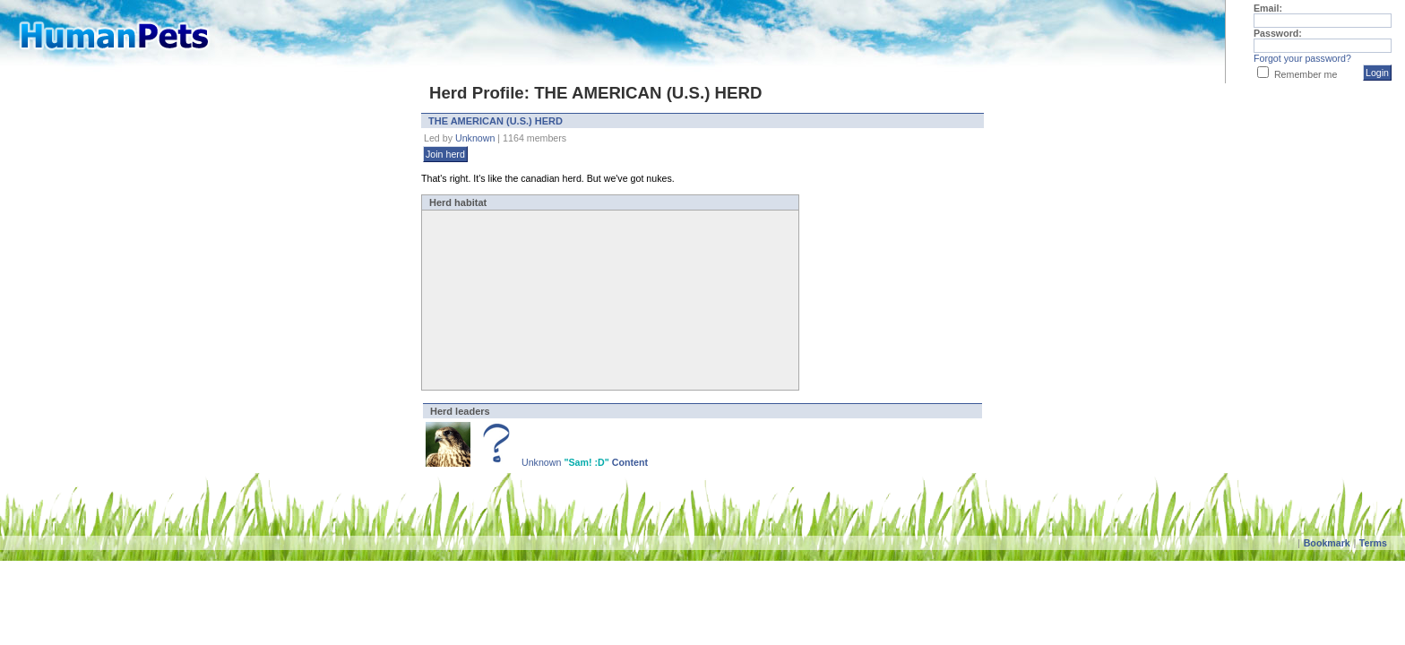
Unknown (475, 138)
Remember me (1305, 74)
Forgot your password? (1302, 58)
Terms (1373, 543)
